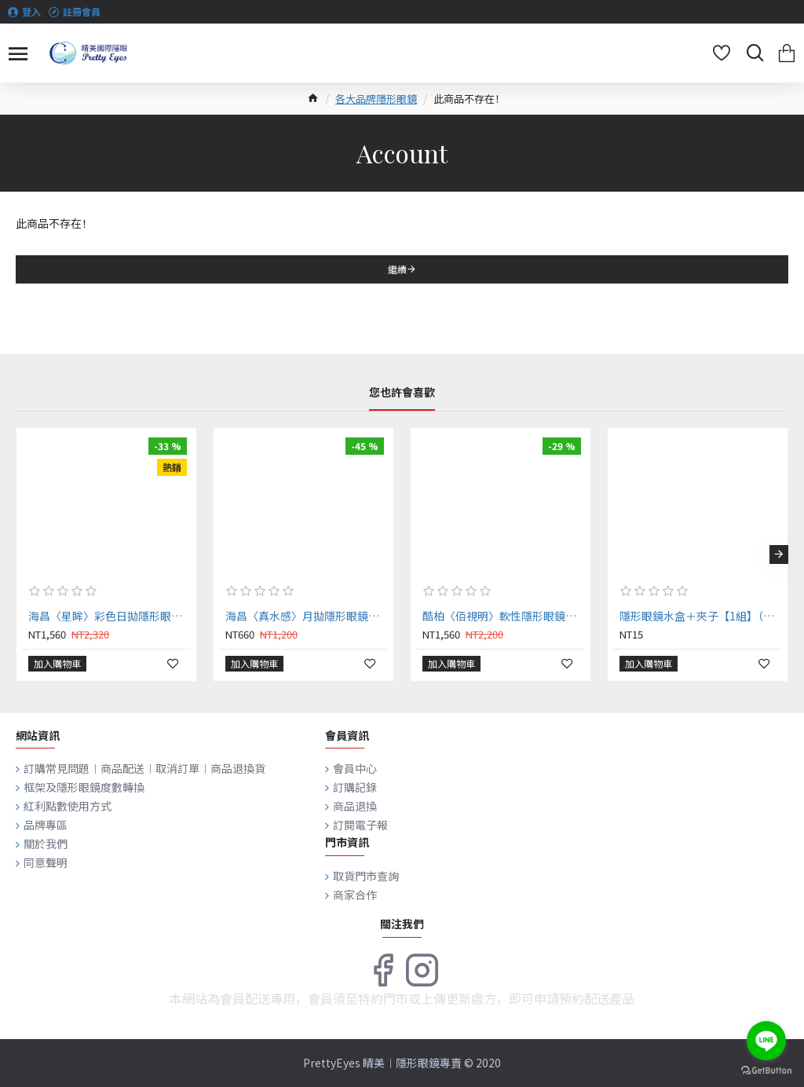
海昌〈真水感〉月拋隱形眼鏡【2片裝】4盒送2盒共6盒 (306, 616)
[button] (778, 554)
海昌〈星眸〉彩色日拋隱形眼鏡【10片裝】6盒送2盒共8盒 (109, 616)
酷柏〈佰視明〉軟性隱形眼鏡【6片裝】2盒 (503, 616)
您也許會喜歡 (402, 393)
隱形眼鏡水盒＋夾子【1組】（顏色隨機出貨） (700, 616)
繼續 (397, 269)
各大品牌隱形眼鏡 (376, 98)
